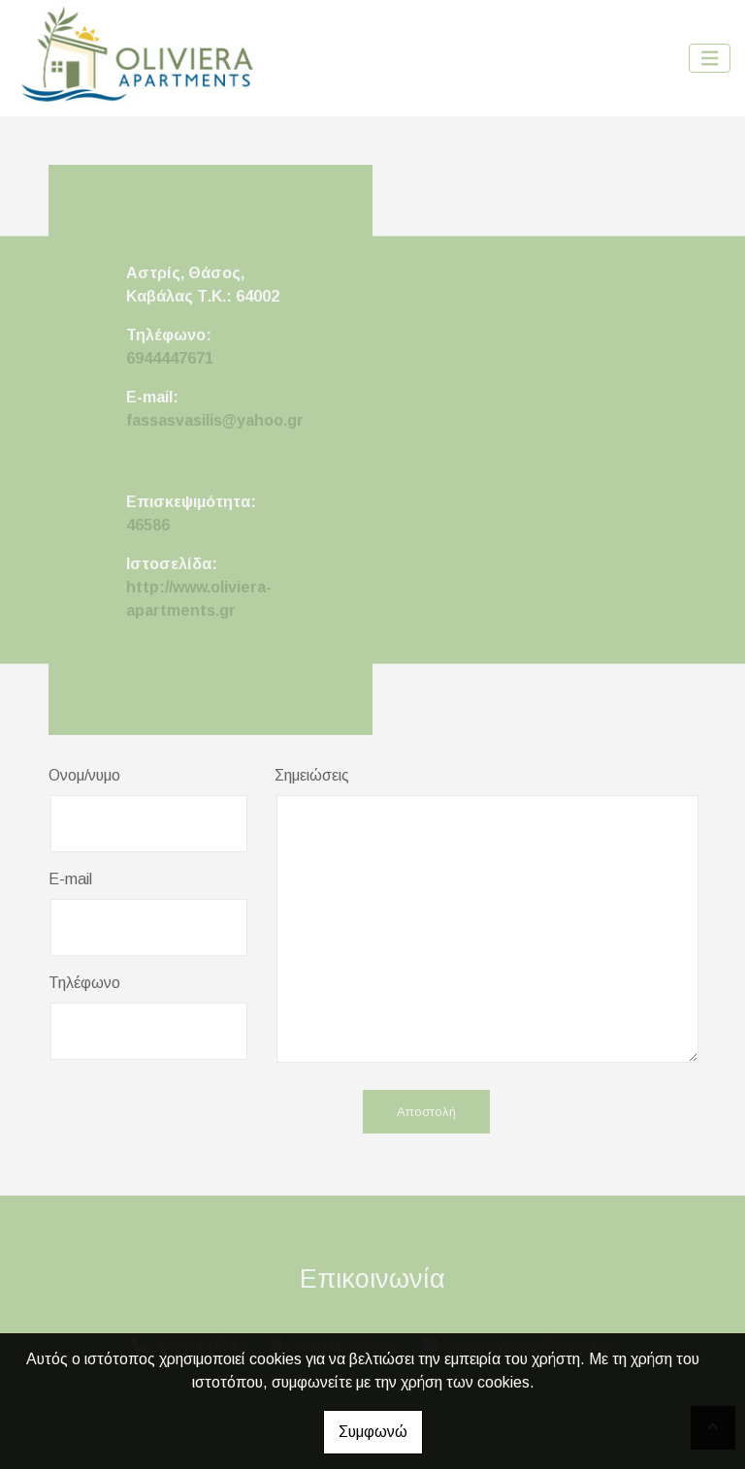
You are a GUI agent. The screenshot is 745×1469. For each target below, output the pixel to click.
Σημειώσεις (312, 775)
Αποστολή (426, 1112)
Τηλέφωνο (84, 982)
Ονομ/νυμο (84, 775)
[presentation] (196, 1113)
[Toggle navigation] (710, 59)
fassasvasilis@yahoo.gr (215, 420)
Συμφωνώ (373, 1431)
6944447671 (169, 358)
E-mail (70, 879)
